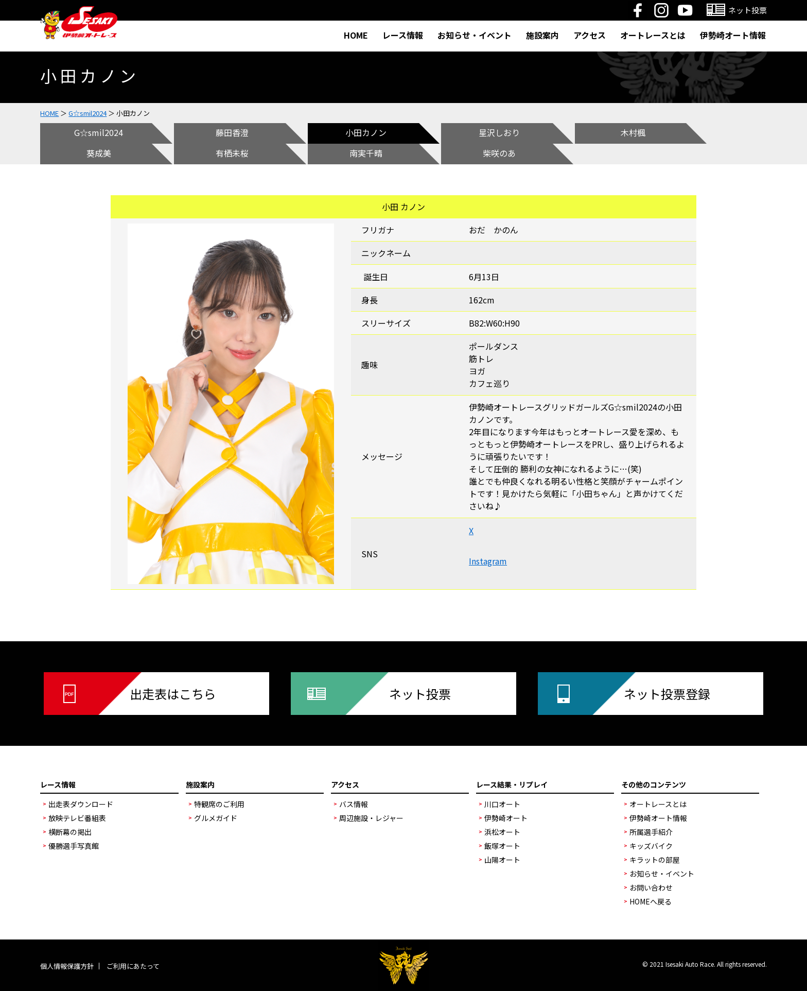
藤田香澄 (232, 132)
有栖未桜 (232, 153)
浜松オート (502, 832)
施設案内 (542, 35)
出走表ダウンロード (80, 804)
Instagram (488, 561)
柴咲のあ (499, 153)
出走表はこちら (173, 694)
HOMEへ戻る (650, 901)
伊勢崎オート (506, 818)
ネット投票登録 (667, 694)
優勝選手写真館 (73, 846)
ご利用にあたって (133, 966)
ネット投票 (420, 694)
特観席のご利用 (219, 804)
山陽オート (502, 860)
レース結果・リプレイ (512, 784)
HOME (356, 35)
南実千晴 (365, 153)
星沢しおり (499, 132)
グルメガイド (215, 818)
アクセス (589, 35)
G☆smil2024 (87, 113)
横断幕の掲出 (70, 832)
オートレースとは (653, 35)
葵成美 (98, 153)
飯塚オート (502, 846)
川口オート (502, 804)
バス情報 (353, 804)
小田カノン (366, 132)
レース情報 (402, 35)
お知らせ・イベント (474, 35)
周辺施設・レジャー (371, 818)
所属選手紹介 (651, 832)
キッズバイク (651, 846)
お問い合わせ (651, 887)
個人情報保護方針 (67, 966)
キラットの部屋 (654, 860)
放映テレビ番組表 (77, 818)
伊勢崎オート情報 (733, 35)
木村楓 (633, 132)
